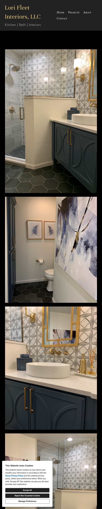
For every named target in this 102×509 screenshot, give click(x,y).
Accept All (27, 490)
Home (60, 12)
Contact (62, 18)
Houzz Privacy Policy (14, 476)
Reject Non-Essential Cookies (27, 496)
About (87, 12)
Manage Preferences (27, 501)
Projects (73, 12)
